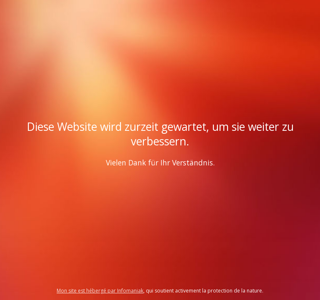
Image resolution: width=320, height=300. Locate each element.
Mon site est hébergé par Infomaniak (100, 290)
